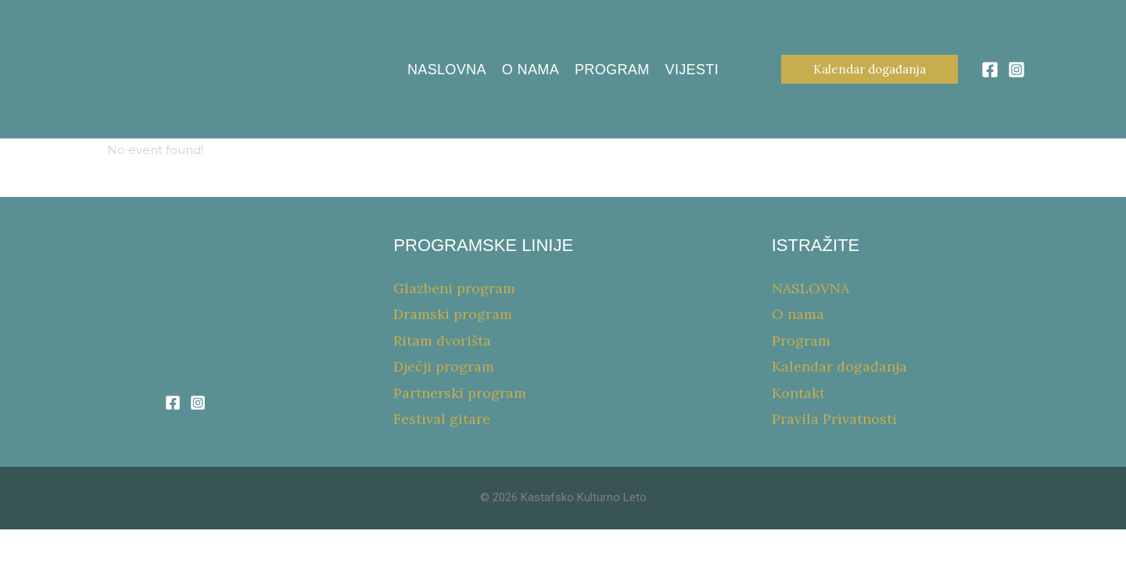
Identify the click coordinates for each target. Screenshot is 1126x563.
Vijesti (692, 69)
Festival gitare (441, 419)
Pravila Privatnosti (834, 419)
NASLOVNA (446, 69)
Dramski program (452, 314)
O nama (530, 69)
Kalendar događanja (839, 366)
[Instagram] (1016, 69)
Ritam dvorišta (442, 341)
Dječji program (443, 366)
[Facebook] (990, 69)
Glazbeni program (454, 288)
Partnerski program (459, 393)
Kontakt (798, 393)
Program (612, 69)
